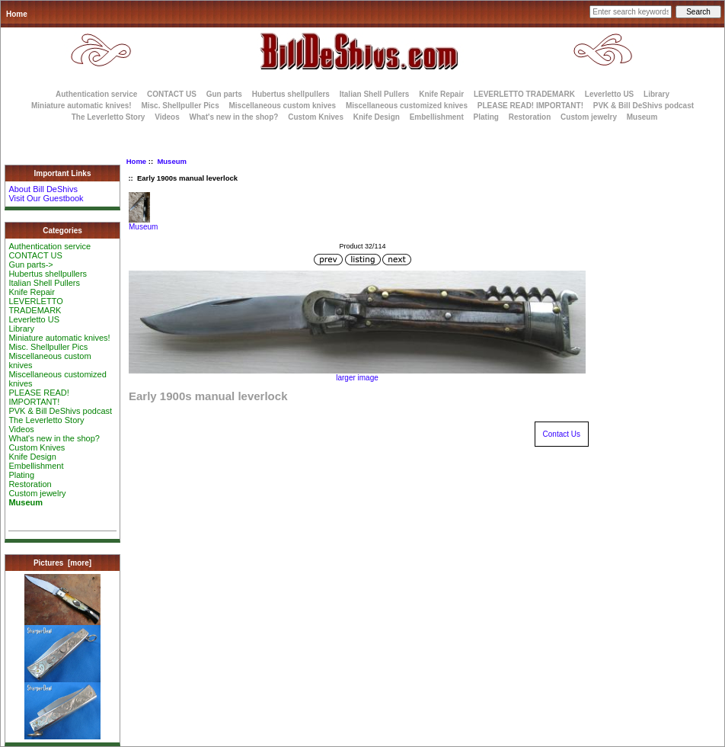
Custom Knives (315, 117)
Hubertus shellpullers (291, 94)
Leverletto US (609, 94)
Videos (167, 117)
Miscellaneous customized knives (407, 105)
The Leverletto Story (108, 117)
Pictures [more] (62, 563)
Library (656, 94)
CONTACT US (171, 94)
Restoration (530, 117)
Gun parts (224, 94)
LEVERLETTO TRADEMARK (524, 94)
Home (16, 14)
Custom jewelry (589, 117)
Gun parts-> (30, 264)
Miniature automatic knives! (81, 105)
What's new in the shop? (234, 117)
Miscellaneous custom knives (282, 105)
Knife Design (376, 117)
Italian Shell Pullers (375, 94)
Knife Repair (441, 94)
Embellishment (437, 117)
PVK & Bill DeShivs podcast (643, 105)
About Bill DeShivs (43, 189)
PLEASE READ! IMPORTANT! (530, 105)
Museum (172, 161)
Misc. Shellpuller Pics (180, 105)
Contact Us (561, 434)
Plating (486, 117)
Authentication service (96, 94)
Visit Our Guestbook (45, 198)
